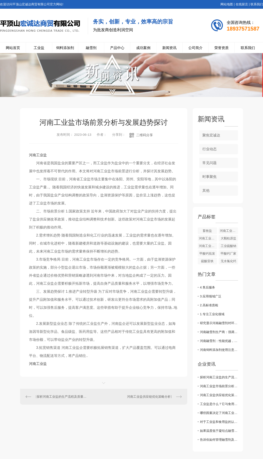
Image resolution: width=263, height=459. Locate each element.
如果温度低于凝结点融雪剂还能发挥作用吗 (219, 430)
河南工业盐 (38, 155)
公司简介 (195, 48)
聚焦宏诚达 (211, 135)
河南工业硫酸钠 (208, 246)
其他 (206, 190)
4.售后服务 (207, 287)
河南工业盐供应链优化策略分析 (149, 396)
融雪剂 (91, 48)
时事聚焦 (209, 177)
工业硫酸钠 (228, 246)
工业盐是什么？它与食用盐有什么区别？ (219, 404)
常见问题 (209, 163)
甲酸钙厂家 (228, 253)
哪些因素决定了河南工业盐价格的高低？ (219, 413)
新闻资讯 (169, 48)
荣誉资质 (221, 48)
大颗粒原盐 (228, 238)
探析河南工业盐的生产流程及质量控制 (62, 396)
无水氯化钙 (228, 261)
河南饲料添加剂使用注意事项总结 (219, 350)
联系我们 (257, 4)
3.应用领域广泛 (210, 296)
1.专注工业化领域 (212, 314)
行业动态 (209, 149)
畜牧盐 (207, 231)
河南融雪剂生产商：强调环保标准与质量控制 (219, 332)
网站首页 (13, 48)
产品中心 (117, 48)
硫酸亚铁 (207, 261)
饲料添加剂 (65, 48)
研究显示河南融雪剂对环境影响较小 (219, 323)
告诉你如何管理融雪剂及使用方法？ (219, 439)
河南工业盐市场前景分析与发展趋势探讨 (219, 386)
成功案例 (143, 48)
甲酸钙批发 (207, 253)
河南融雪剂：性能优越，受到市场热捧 (219, 341)
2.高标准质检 (209, 305)
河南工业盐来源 (229, 231)
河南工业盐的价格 (208, 238)
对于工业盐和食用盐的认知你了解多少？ (219, 422)
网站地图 (226, 4)
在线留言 (242, 4)
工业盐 (39, 48)
